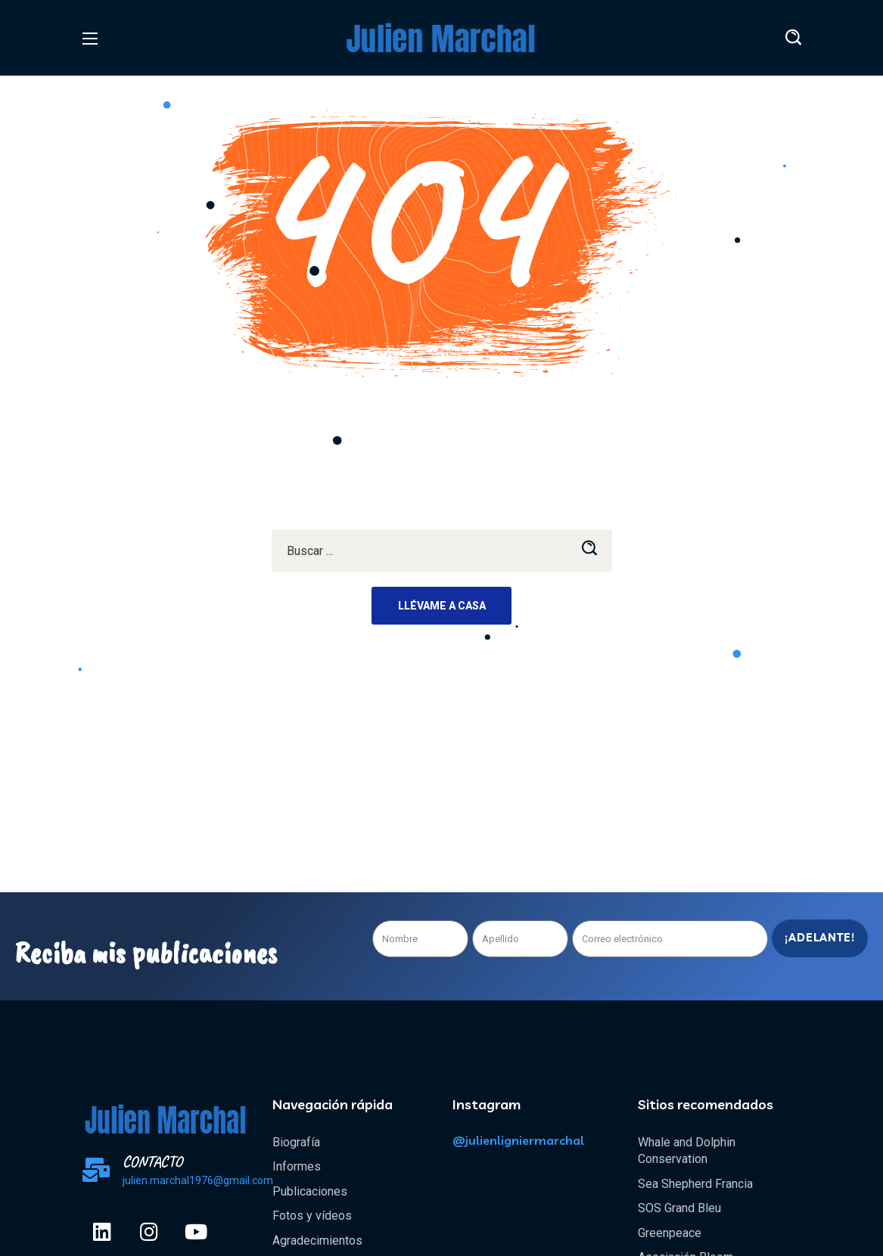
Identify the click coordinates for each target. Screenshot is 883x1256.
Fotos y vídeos (312, 1215)
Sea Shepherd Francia (695, 1184)
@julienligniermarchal (518, 1140)
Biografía (296, 1142)
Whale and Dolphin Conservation (686, 1150)
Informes (296, 1166)
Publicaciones (309, 1191)
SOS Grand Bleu (679, 1208)
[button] (793, 38)
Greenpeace (669, 1233)
